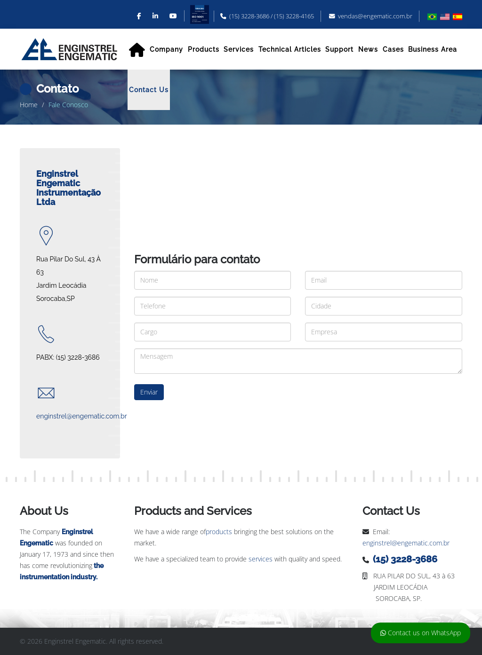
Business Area (432, 49)
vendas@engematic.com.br (375, 16)
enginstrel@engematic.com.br (406, 542)
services (261, 558)
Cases (393, 49)
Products (203, 49)
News (368, 49)
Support (339, 49)
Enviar (149, 391)
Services (239, 49)
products (219, 531)
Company (166, 49)
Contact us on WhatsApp (420, 632)
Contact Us (149, 90)
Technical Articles (289, 49)
